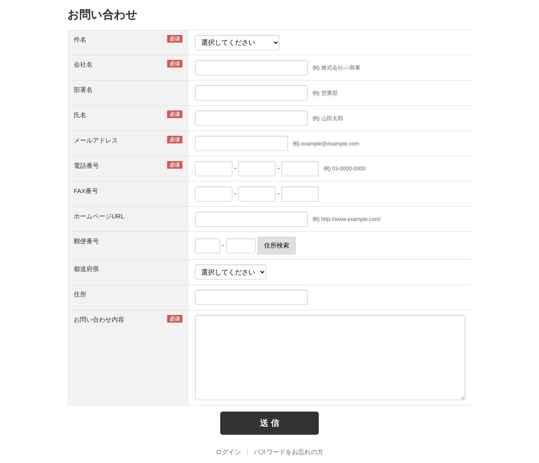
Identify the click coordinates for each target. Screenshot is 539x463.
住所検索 (276, 245)
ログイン (228, 451)
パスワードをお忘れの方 (288, 451)
